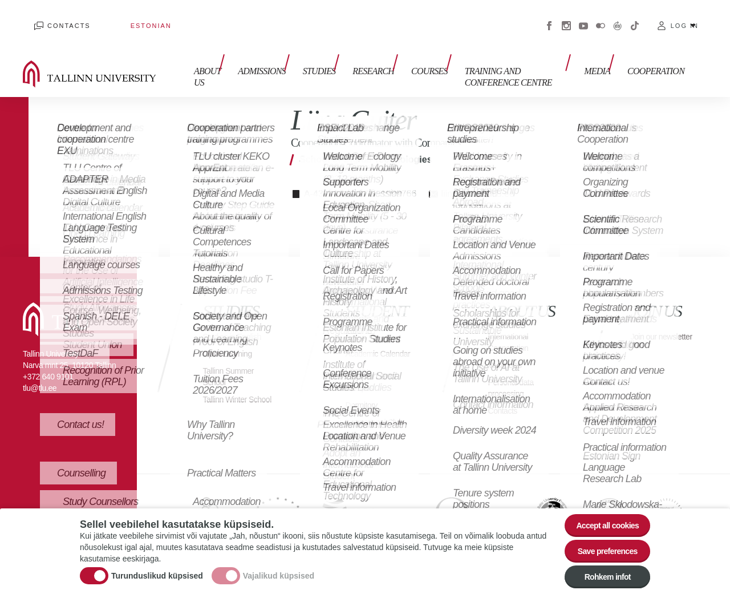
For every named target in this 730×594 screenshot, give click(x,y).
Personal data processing (514, 370)
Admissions (256, 50)
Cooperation (655, 50)
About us (195, 55)
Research (356, 50)
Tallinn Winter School (228, 387)
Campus (362, 382)
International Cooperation (511, 325)
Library (358, 365)
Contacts (57, 17)
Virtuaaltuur (617, 17)
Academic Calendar (364, 342)
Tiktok (634, 17)
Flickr (600, 17)
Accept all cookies (600, 513)
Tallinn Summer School (232, 359)
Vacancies (507, 348)
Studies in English (236, 319)
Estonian (116, 17)
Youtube (583, 17)
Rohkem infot (600, 575)
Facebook (549, 17)
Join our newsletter (650, 325)
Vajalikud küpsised (278, 568)
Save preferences (600, 544)
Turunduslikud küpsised (157, 568)
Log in (685, 17)
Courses (406, 50)
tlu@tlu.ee (39, 370)
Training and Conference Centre (492, 55)
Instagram (566, 17)
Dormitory (364, 399)
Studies (308, 50)
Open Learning (231, 336)
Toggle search (713, 57)
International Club (379, 416)
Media (603, 50)
